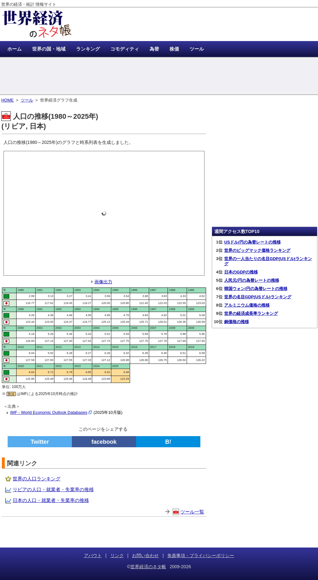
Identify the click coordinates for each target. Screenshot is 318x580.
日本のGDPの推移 (241, 272)
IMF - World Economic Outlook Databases (48, 412)
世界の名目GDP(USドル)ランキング (257, 296)
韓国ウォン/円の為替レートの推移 (255, 288)
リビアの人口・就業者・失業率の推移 (53, 489)
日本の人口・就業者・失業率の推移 (51, 500)
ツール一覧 (192, 511)
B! (168, 442)
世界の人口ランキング (36, 478)
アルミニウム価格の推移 (247, 305)
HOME (7, 100)
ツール (27, 100)
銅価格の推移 (236, 321)
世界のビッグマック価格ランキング (257, 250)
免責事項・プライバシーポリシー (200, 555)
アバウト (93, 555)
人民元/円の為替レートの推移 (251, 280)
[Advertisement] (159, 76)
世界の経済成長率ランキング (251, 313)
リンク (117, 555)
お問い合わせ (145, 555)
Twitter (40, 442)
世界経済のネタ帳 (148, 566)
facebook (103, 442)
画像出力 (103, 281)
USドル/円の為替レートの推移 (252, 242)
